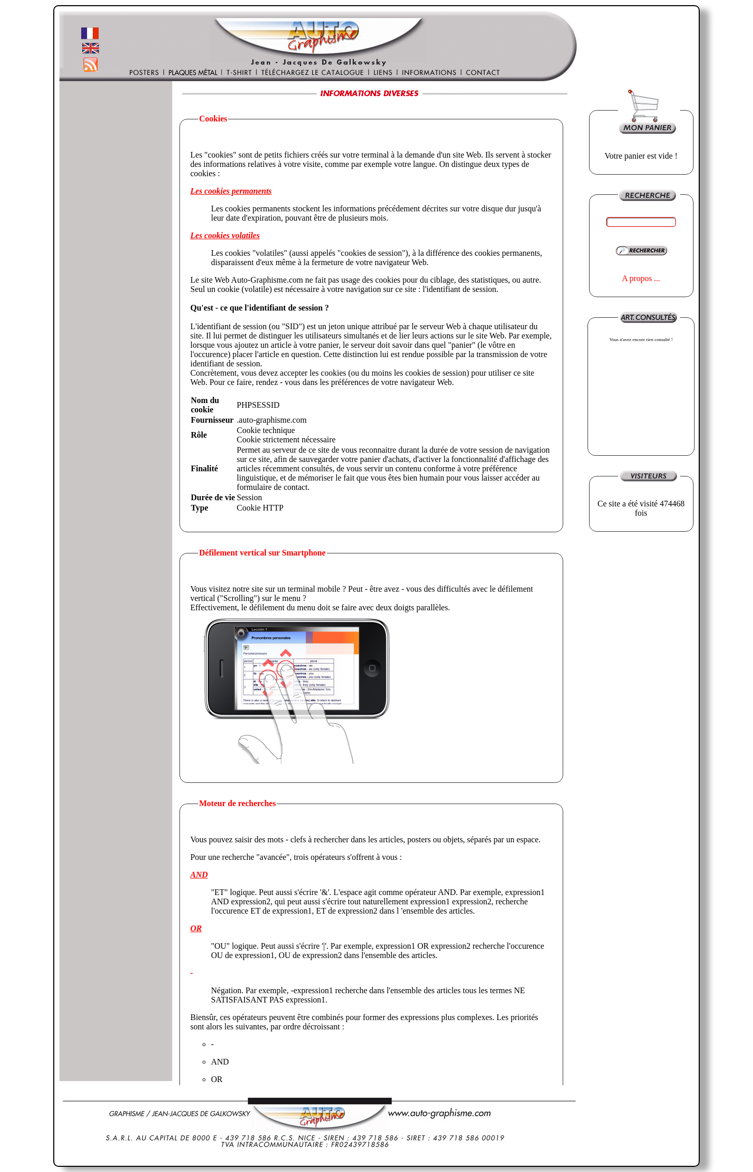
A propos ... (641, 278)
